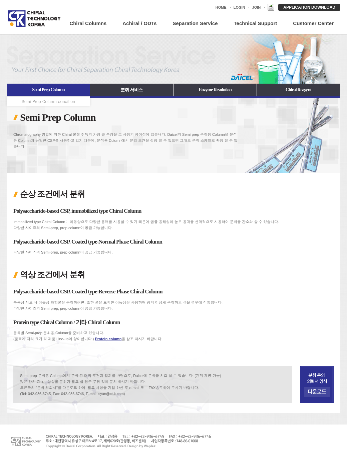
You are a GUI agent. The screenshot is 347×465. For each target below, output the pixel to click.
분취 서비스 (131, 89)
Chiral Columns (87, 23)
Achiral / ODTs (139, 23)
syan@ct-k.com (111, 394)
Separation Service (195, 23)
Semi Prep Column (48, 89)
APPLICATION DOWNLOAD (309, 7)
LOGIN (239, 7)
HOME (221, 7)
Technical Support (255, 23)
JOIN (256, 7)
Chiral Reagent (298, 89)
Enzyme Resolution (215, 89)
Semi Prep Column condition (48, 101)
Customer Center (313, 23)
